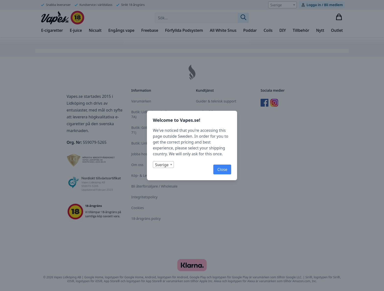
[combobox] (282, 4)
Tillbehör (301, 30)
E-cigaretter (52, 30)
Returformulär (207, 133)
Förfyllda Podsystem (184, 30)
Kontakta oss (206, 122)
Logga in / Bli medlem (325, 4)
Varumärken (141, 101)
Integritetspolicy (144, 197)
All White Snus (223, 30)
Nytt (320, 30)
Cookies (137, 207)
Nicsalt (95, 30)
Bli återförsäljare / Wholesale (154, 186)
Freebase (149, 30)
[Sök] (243, 18)
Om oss (137, 164)
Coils (268, 30)
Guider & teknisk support (216, 101)
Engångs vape (121, 30)
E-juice (76, 30)
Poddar (250, 30)
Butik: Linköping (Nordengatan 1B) (159, 143)
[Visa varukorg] (339, 17)
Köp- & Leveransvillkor (149, 175)
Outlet (337, 30)
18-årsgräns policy (146, 218)
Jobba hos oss (142, 154)
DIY (282, 30)
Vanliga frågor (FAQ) (212, 112)
